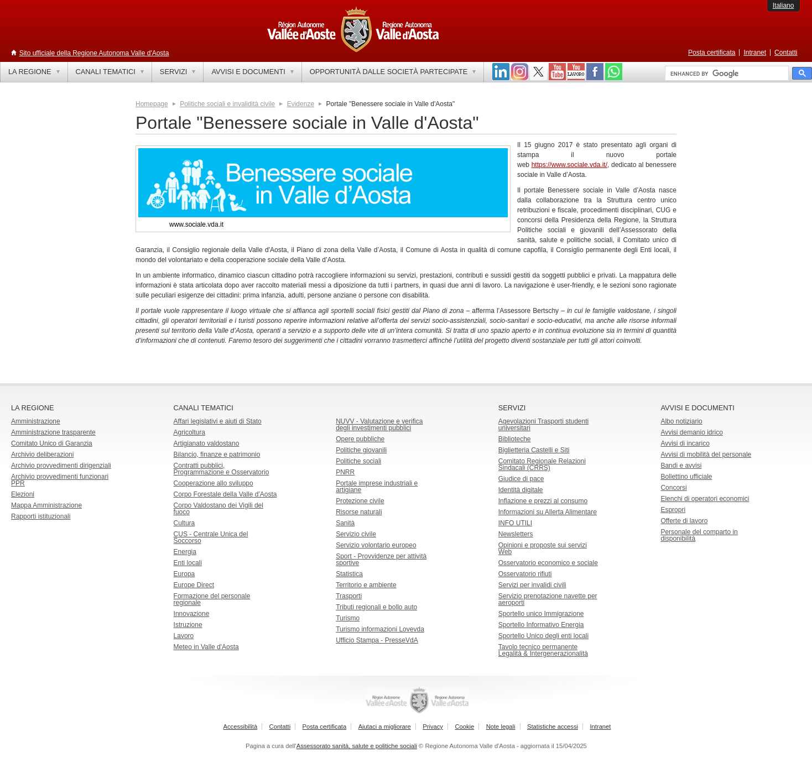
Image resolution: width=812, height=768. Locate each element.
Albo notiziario (681, 421)
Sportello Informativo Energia (541, 625)
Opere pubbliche (360, 439)
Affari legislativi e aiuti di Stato (218, 421)
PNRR (345, 472)
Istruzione (188, 625)
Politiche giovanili (361, 450)
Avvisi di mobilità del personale (705, 454)
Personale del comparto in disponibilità (698, 535)
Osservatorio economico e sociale (548, 563)
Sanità (345, 523)
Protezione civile (360, 501)
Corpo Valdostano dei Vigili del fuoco (218, 508)
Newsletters (515, 534)
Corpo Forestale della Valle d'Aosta (225, 494)
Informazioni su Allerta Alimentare (547, 512)
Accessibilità (240, 726)
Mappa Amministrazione (46, 505)
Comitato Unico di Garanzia (51, 443)
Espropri (672, 510)
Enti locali (188, 563)
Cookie (464, 726)
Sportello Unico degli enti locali (543, 636)
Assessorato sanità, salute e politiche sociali (356, 746)
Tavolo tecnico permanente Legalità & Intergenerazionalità (543, 650)
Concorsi (673, 488)
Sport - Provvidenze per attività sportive (381, 559)
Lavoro (184, 636)
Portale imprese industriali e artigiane (377, 486)
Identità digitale (520, 490)
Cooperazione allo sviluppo (213, 483)
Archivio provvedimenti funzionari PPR (59, 480)
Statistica (349, 574)
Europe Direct (194, 585)
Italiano (783, 5)
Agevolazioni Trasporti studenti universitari (543, 424)
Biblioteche (514, 439)
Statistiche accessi (552, 726)
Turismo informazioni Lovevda (380, 629)
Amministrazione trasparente (53, 432)
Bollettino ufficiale (686, 476)
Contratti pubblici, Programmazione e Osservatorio (221, 469)
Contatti (785, 52)
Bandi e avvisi (680, 465)
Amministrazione (35, 421)
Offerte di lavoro (683, 521)
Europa (184, 574)
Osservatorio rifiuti (525, 574)
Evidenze (300, 104)
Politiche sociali (358, 461)
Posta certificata (711, 52)
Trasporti (349, 596)
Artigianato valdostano (207, 443)
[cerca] (725, 73)
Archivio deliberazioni (42, 454)
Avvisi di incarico (684, 443)
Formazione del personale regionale (212, 599)
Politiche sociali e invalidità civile (227, 104)
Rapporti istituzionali (40, 516)
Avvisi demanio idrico (691, 432)
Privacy (433, 726)
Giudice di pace (521, 479)
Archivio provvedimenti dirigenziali (61, 465)
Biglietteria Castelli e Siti (534, 450)
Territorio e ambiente (366, 585)
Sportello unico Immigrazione (541, 614)
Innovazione (192, 614)
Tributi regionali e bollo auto (376, 607)
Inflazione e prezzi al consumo (542, 501)
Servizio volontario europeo (376, 545)
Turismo (348, 618)
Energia (185, 552)
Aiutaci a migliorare (384, 726)
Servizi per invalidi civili (532, 585)
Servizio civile (356, 534)
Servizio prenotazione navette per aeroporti (547, 599)
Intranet (754, 52)
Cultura (184, 523)
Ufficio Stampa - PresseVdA (377, 640)
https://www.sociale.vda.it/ (569, 165)
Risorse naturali (359, 512)
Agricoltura (189, 432)
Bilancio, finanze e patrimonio (217, 454)
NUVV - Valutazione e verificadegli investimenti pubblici (379, 424)
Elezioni (22, 494)
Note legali (501, 726)
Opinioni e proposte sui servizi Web (542, 548)
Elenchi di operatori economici (704, 499)
